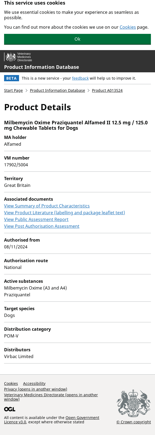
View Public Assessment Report (36, 219)
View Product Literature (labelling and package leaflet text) (64, 213)
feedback (80, 78)
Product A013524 (107, 90)
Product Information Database (41, 67)
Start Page (13, 90)
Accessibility (34, 383)
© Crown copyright (133, 421)
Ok (77, 39)
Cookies (128, 27)
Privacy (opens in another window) (35, 389)
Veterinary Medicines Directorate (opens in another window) (51, 397)
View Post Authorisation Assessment (41, 226)
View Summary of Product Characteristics (47, 206)
